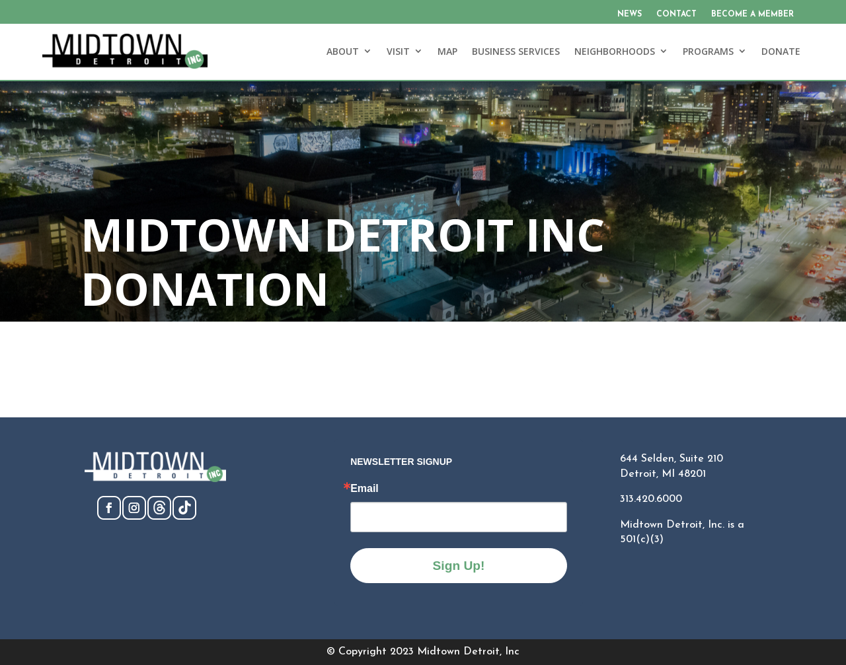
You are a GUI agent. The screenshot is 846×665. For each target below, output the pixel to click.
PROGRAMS (708, 51)
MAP (447, 51)
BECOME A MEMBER (752, 14)
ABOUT (343, 51)
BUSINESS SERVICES (516, 51)
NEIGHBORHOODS (614, 51)
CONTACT (676, 14)
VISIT (398, 51)
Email (364, 488)
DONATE (780, 51)
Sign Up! (459, 566)
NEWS (629, 14)
